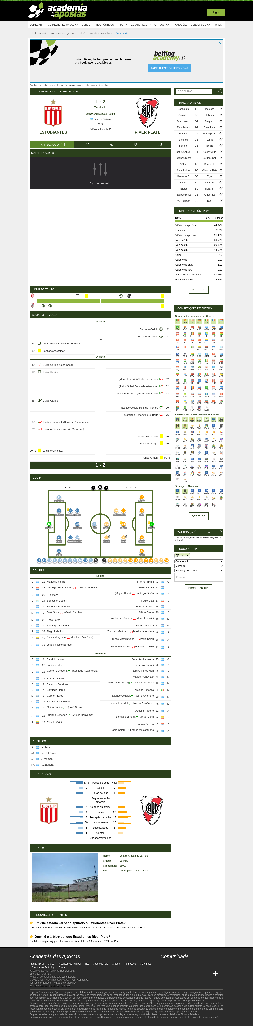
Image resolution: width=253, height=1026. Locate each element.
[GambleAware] (40, 1022)
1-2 (196, 127)
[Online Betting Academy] (178, 973)
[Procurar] (218, 91)
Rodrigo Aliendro (148, 407)
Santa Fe (183, 115)
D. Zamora (47, 764)
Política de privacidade (65, 982)
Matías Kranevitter (143, 676)
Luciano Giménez (53, 429)
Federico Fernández (58, 606)
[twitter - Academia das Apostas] (171, 965)
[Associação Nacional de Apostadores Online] (67, 1022)
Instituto (183, 145)
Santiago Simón (134, 414)
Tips (122, 25)
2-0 (196, 158)
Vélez (183, 164)
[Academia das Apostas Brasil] (171, 973)
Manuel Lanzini (128, 379)
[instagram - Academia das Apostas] (193, 965)
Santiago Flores (56, 689)
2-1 (196, 145)
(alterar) (179, 540)
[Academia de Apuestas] (186, 973)
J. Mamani (47, 758)
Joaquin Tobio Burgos (59, 644)
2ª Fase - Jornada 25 (100, 129)
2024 (100, 124)
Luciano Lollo (54, 665)
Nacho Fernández (148, 379)
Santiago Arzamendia (76, 422)
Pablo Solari (127, 386)
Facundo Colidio (149, 329)
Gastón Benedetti (52, 422)
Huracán (209, 188)
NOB (209, 201)
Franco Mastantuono (146, 386)
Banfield (183, 139)
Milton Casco (146, 612)
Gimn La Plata (209, 170)
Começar (38, 25)
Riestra (209, 145)
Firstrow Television (190, 1014)
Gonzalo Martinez (148, 393)
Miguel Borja (151, 414)
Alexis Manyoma (73, 429)
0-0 (196, 176)
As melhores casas (63, 25)
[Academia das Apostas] (163, 973)
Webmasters (68, 976)
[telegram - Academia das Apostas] (200, 965)
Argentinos (209, 194)
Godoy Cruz (209, 152)
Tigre (209, 176)
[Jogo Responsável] (84, 1022)
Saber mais (122, 33)
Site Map (34, 973)
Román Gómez (55, 678)
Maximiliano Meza (148, 336)
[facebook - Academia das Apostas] (186, 965)
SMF (50, 973)
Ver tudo (199, 289)
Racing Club (209, 133)
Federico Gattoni (144, 665)
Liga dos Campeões (166, 1000)
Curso (86, 25)
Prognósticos (104, 25)
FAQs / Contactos (78, 979)
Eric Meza (52, 594)
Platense (209, 109)
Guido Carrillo (50, 364)
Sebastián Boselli (57, 600)
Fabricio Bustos (145, 606)
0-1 (196, 139)
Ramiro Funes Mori (143, 670)
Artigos (161, 25)
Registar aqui (67, 970)
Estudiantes (53, 132)
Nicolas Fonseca (144, 689)
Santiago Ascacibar (53, 350)
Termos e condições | (41, 982)
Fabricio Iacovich (56, 659)
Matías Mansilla (56, 581)
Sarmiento (183, 109)
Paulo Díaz (147, 600)
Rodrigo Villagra (149, 443)
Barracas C (183, 176)
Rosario (183, 133)
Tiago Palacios (55, 631)
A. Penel (46, 747)
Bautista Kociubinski (58, 701)
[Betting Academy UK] (200, 973)
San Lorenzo (183, 121)
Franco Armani (150, 457)
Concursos (200, 25)
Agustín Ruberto (144, 710)
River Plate (147, 132)
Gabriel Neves (55, 695)
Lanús (210, 139)
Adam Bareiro (146, 724)
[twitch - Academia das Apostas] (163, 965)
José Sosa (66, 364)
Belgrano (209, 121)
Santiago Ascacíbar (58, 625)
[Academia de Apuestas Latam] (193, 973)
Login (216, 12)
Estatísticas (141, 25)
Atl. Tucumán (183, 201)
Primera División (100, 119)
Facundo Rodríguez (58, 684)
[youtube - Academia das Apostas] (178, 965)
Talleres (210, 115)
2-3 (196, 115)
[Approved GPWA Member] (55, 1022)
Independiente (183, 158)
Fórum (218, 25)
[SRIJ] (98, 1022)
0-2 (196, 121)
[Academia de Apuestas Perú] (208, 973)
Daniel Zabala (146, 587)
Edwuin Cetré (54, 722)
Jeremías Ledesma (143, 659)
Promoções (179, 25)
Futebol (137, 992)
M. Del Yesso (48, 753)
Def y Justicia (183, 152)
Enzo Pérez (53, 619)
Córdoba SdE (210, 158)
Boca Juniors (183, 170)
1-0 (196, 109)
